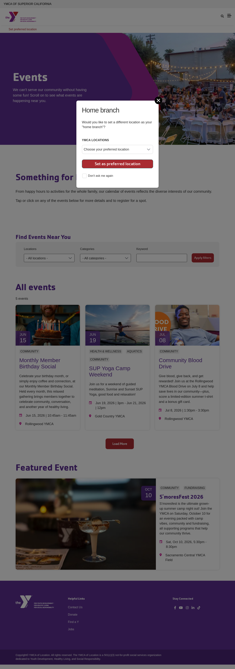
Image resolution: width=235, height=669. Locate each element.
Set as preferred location (117, 163)
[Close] (158, 100)
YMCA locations (95, 140)
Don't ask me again (97, 176)
